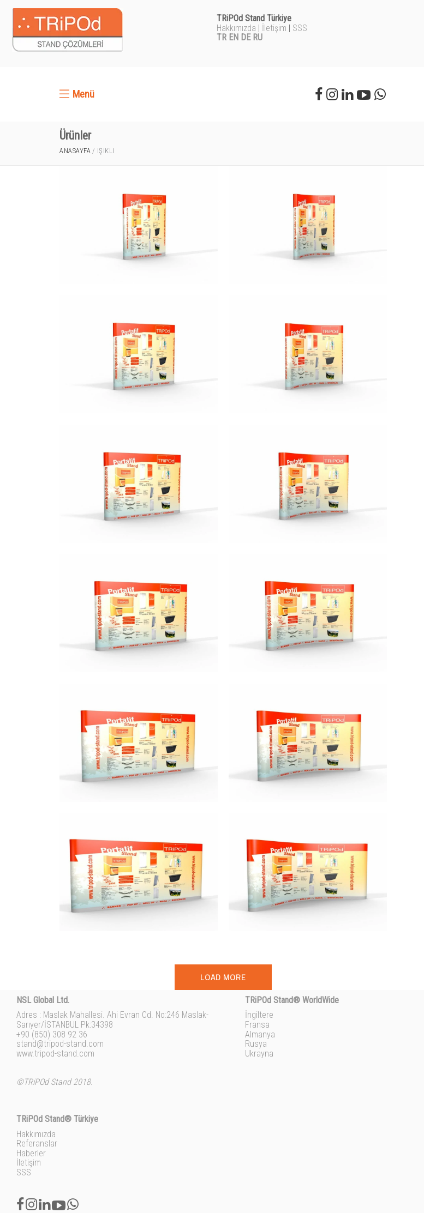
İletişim (274, 28)
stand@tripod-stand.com (60, 1044)
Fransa (257, 1024)
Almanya (260, 1034)
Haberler (31, 1153)
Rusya (256, 1044)
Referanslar (36, 1143)
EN (233, 37)
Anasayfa (75, 150)
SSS (299, 28)
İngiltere (259, 1015)
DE (245, 37)
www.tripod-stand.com (55, 1053)
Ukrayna (259, 1053)
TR (221, 37)
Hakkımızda (236, 28)
